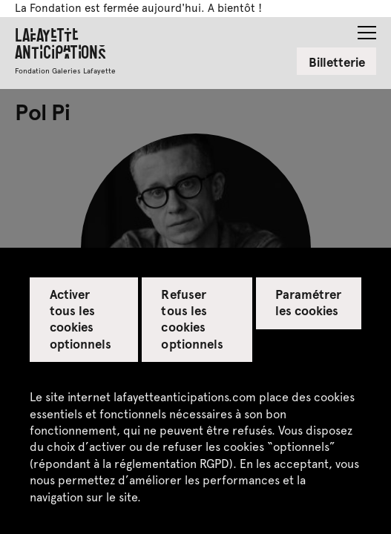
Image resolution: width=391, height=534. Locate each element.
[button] (367, 28)
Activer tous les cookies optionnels (80, 318)
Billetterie (337, 61)
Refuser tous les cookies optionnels (192, 318)
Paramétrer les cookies (308, 302)
